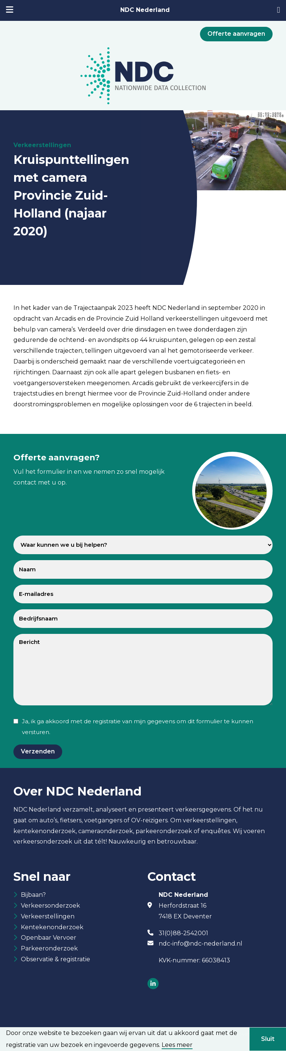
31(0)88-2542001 (183, 933)
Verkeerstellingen (47, 916)
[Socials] (153, 984)
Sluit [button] (267, 1038)
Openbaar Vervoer (48, 937)
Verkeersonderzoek (50, 905)
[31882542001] (278, 10)
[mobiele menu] (9, 10)
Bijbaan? (33, 894)
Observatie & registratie (55, 959)
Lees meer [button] (177, 1045)
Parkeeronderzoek (49, 948)
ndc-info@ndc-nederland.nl (200, 943)
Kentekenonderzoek (52, 927)
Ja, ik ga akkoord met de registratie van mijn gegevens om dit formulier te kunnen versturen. (137, 727)
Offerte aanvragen (236, 33)
